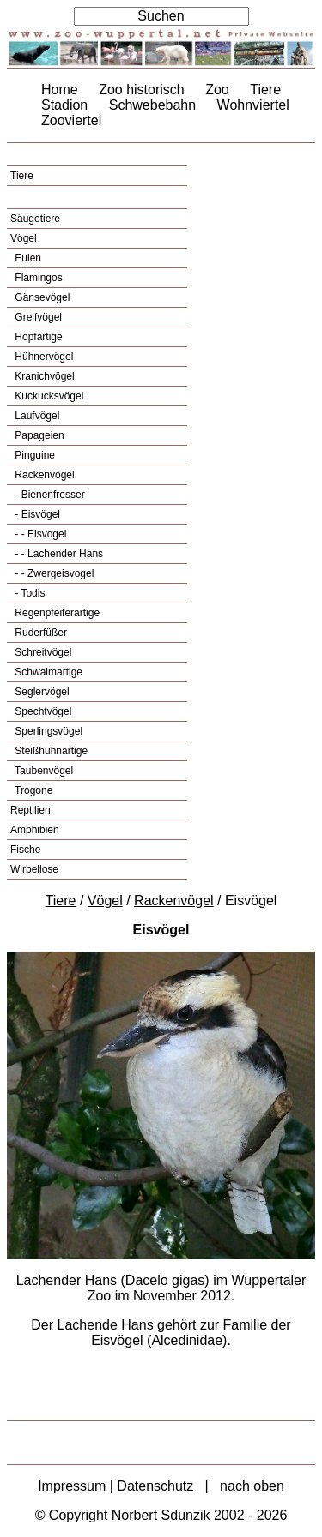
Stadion (64, 105)
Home (59, 89)
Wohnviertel (253, 105)
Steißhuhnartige (50, 751)
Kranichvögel (43, 376)
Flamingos (37, 278)
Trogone (32, 790)
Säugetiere (35, 219)
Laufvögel (35, 416)
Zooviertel (71, 120)
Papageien (38, 435)
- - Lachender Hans (57, 554)
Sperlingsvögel (47, 731)
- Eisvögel (36, 514)
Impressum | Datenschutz (115, 1486)
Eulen (26, 258)
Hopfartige (37, 337)
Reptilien (30, 810)
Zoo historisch (142, 89)
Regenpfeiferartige (56, 613)
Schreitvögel (41, 652)
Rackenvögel (43, 475)
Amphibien (34, 830)
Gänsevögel (41, 297)
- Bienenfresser (48, 495)
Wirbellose (34, 869)
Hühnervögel (42, 357)
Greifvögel (37, 317)
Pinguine (33, 455)
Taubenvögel (42, 771)
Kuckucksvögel (47, 396)
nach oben (252, 1486)
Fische (25, 850)
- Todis (28, 593)
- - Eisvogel (39, 534)
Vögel (23, 238)
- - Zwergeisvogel (53, 573)
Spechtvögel (41, 711)
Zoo (217, 89)
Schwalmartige (47, 672)
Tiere (265, 89)
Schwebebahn (152, 105)
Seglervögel (41, 692)
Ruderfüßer (39, 633)
